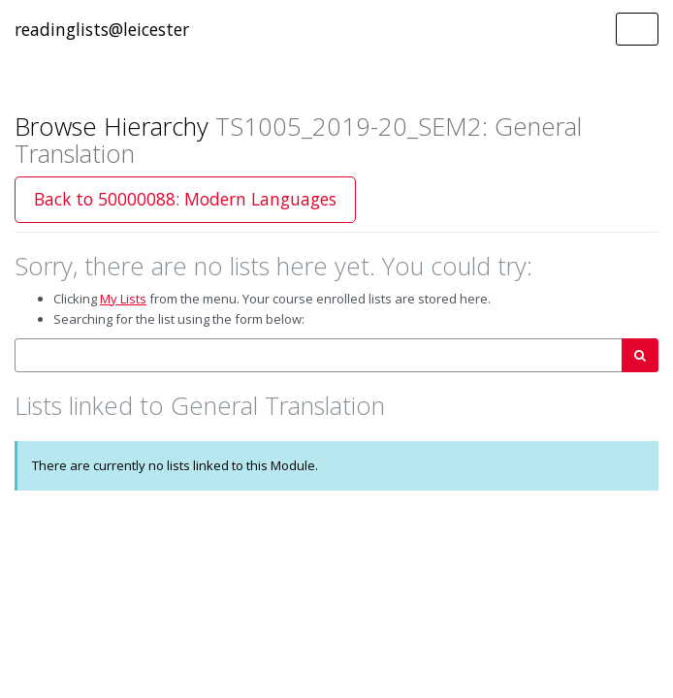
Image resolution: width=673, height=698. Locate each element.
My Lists (123, 298)
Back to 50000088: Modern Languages (185, 198)
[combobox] (319, 355)
